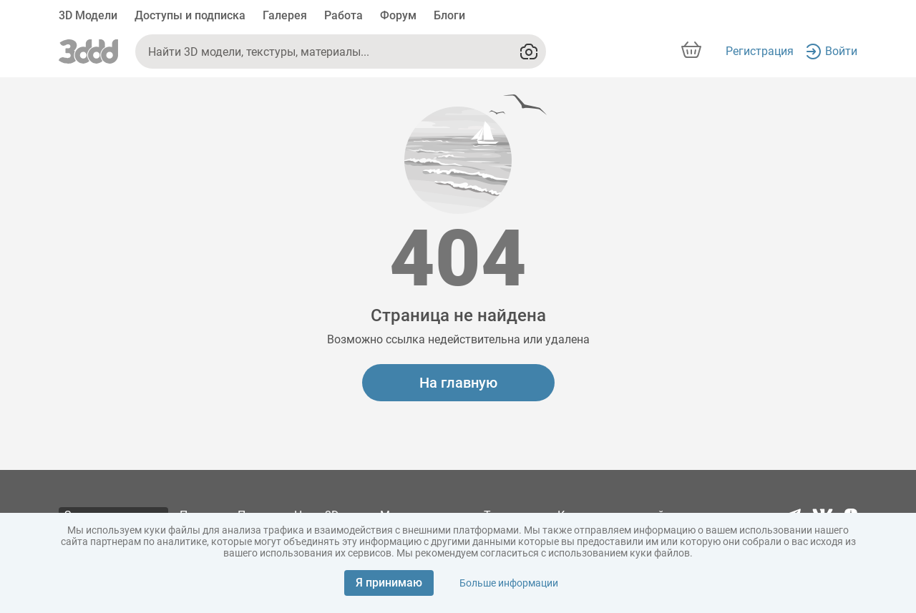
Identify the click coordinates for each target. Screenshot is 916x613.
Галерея (285, 15)
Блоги (449, 15)
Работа (343, 15)
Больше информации (508, 583)
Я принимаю (389, 582)
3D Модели (88, 15)
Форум (398, 15)
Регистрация (760, 51)
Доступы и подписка (190, 15)
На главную (458, 382)
